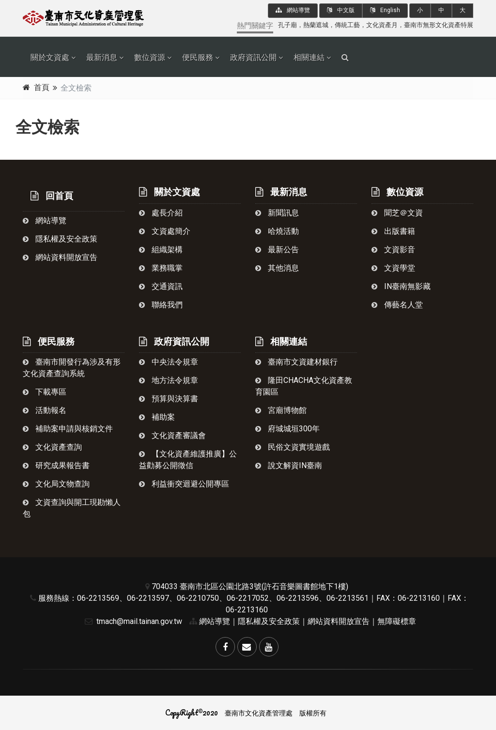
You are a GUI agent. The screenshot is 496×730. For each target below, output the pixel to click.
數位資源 (149, 57)
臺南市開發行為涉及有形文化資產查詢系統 (72, 367)
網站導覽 (293, 10)
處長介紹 (161, 212)
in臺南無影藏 (401, 286)
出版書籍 (393, 231)
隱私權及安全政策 (60, 238)
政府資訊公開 (253, 57)
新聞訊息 (277, 212)
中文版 (341, 10)
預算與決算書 (168, 398)
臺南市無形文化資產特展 (438, 25)
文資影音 (393, 249)
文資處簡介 (164, 231)
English (385, 10)
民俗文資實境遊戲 (292, 447)
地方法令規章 (168, 380)
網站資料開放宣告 (60, 257)
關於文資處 (50, 57)
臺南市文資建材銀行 (296, 361)
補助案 (157, 417)
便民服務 (197, 57)
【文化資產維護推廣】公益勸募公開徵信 (188, 459)
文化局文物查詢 (56, 483)
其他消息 (277, 268)
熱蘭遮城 (315, 25)
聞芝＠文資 (397, 212)
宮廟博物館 (281, 410)
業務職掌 (161, 268)
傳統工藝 (347, 25)
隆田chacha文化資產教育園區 (303, 386)
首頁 (41, 87)
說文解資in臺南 (288, 465)
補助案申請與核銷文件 (68, 428)
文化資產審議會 (172, 435)
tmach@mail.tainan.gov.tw (131, 621)
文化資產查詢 (52, 447)
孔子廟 (287, 25)
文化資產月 (382, 25)
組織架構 (161, 249)
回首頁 (52, 195)
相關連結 (309, 57)
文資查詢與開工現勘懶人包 (72, 508)
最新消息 (101, 57)
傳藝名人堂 (397, 304)
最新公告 (277, 249)
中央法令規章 (168, 361)
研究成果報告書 (56, 465)
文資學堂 (393, 268)
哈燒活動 (277, 231)
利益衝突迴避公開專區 (184, 483)
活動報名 (44, 410)
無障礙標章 (396, 621)
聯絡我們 (161, 304)
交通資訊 (161, 286)
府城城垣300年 (287, 428)
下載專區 (44, 391)
